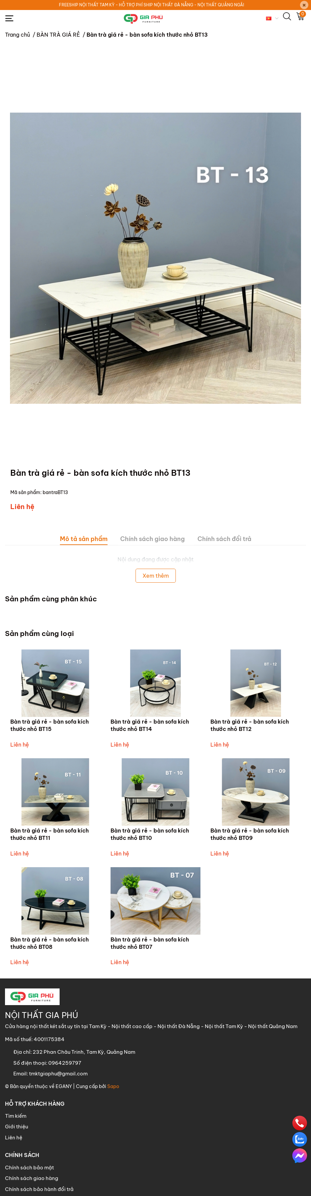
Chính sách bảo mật (29, 1167)
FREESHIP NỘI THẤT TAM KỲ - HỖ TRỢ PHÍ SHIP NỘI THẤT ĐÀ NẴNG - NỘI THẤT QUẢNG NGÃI (151, 4)
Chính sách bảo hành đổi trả (39, 1189)
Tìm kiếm (15, 1116)
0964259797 (64, 1063)
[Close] (304, 5)
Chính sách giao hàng (31, 1178)
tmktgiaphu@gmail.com (58, 1073)
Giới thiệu (16, 1126)
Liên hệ (13, 1137)
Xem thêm (156, 575)
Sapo (113, 1086)
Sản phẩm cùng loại (39, 633)
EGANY (64, 1086)
